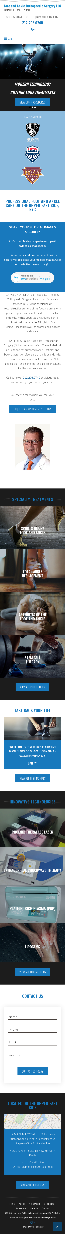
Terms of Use (27, 1226)
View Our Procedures (32, 102)
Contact (45, 1208)
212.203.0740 (32, 22)
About (21, 1204)
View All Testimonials (33, 778)
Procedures (21, 1208)
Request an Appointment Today (32, 409)
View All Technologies (32, 972)
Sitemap (40, 1226)
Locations (35, 1208)
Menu (8, 39)
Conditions (49, 1204)
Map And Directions (32, 1185)
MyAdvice (50, 1217)
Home (12, 1204)
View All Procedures (32, 687)
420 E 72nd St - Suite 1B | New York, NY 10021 (32, 17)
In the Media (34, 1204)
